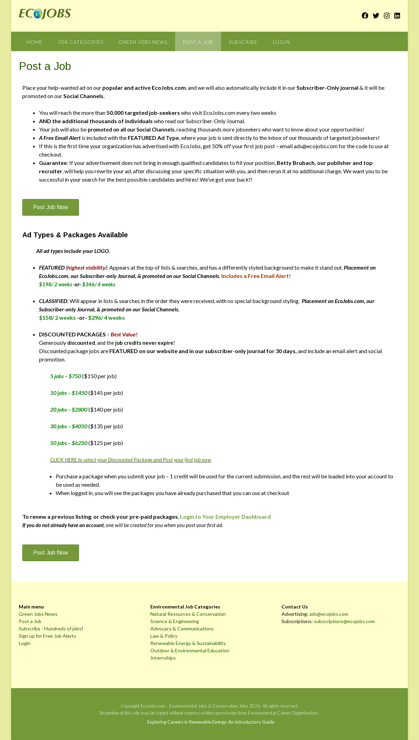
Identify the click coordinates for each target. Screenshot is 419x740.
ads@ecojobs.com (328, 614)
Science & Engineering (174, 621)
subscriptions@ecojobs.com (344, 621)
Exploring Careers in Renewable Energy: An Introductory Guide (210, 722)
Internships (163, 658)
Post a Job (198, 42)
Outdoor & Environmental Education (189, 650)
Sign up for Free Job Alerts (47, 636)
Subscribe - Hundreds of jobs (50, 628)
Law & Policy (163, 636)
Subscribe (243, 42)
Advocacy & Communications (182, 628)
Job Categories (80, 42)
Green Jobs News (143, 42)
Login (281, 42)
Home (34, 42)
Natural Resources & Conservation (188, 614)
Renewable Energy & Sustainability (188, 643)
